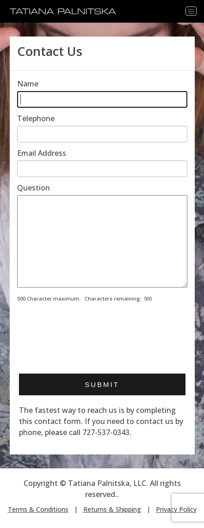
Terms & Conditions (38, 509)
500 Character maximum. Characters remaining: (79, 298)
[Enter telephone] (102, 134)
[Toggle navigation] (191, 11)
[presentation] (87, 343)
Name (27, 84)
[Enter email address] (102, 168)
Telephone (36, 118)
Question (33, 188)
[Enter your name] (102, 99)
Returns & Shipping (112, 509)
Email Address (41, 153)
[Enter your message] (102, 241)
